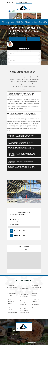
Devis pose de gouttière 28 (8, 23)
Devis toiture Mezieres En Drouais (10, 307)
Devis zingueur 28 (12, 22)
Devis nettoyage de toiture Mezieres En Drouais (24, 290)
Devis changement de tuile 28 (34, 22)
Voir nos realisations (17, 39)
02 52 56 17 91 (12, 3)
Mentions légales (32, 342)
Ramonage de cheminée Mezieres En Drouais (36, 299)
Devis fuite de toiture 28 (2, 24)
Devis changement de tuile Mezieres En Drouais (23, 296)
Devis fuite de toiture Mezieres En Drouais (12, 293)
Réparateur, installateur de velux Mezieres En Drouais (12, 300)
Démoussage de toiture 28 (28, 22)
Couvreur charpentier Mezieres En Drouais (22, 303)
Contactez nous (34, 39)
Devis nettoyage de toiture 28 (40, 23)
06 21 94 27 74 (22, 3)
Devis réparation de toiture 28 (45, 23)
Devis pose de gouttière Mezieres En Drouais (12, 287)
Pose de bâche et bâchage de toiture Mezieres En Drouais (24, 310)
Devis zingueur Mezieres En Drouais (35, 293)
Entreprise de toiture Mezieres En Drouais (36, 287)
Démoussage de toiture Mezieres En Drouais (36, 306)
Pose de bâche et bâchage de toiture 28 (22, 24)
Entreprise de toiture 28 (18, 22)
